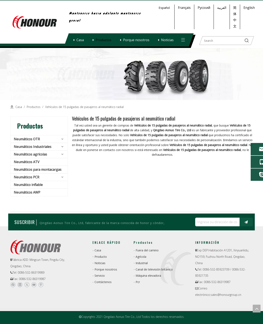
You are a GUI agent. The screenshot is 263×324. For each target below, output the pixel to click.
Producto (101, 257)
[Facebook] (12, 284)
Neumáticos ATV (26, 162)
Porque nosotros (136, 40)
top (257, 308)
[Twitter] (26, 284)
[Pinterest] (40, 284)
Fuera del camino (147, 250)
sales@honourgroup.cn (226, 295)
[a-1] (131, 74)
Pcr (138, 282)
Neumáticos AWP (27, 192)
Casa (80, 40)
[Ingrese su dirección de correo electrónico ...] (216, 222)
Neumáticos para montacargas (37, 169)
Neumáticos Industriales (32, 146)
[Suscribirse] (246, 222)
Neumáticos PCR (26, 177)
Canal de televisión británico (154, 269)
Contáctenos (103, 282)
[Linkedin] (19, 284)
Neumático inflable (28, 184)
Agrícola (141, 257)
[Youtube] (33, 284)
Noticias (167, 40)
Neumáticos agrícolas (30, 154)
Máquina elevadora (148, 276)
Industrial (142, 263)
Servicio (100, 276)
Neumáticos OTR (27, 139)
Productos (103, 40)
